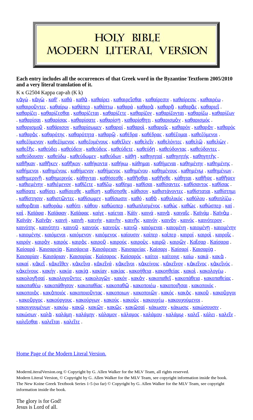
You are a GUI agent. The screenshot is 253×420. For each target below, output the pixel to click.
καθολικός (172, 198)
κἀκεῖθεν (58, 263)
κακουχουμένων (33, 307)
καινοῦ (70, 227)
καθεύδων (110, 156)
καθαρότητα (81, 134)
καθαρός (226, 127)
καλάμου (152, 314)
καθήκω (119, 163)
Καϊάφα (35, 213)
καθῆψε (203, 178)
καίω (188, 256)
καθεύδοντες (203, 149)
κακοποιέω (144, 285)
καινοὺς (111, 227)
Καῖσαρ (198, 242)
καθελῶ (193, 141)
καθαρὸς (28, 134)
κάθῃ (130, 156)
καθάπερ (81, 106)
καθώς (170, 205)
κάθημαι (141, 163)
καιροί (187, 234)
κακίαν (99, 271)
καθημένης (218, 163)
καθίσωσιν (116, 198)
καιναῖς (181, 213)
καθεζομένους (93, 141)
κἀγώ (22, 99)
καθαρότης (53, 134)
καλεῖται (51, 321)
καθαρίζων (223, 113)
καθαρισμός (197, 120)
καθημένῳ (192, 170)
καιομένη (176, 227)
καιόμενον (80, 234)
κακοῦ (202, 292)
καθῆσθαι (137, 178)
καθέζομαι (176, 134)
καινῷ (130, 227)
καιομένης (30, 234)
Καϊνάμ (201, 213)
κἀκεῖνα (81, 263)
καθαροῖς (158, 127)
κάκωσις (179, 307)
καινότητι (49, 227)
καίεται (115, 213)
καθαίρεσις (184, 99)
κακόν (120, 278)
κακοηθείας (167, 271)
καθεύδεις (96, 149)
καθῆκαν (26, 163)
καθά (66, 99)
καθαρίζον (141, 113)
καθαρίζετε (114, 113)
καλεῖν (226, 314)
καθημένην (191, 163)
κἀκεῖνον (173, 263)
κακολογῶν (97, 278)
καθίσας (220, 184)
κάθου (91, 205)
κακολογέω (211, 271)
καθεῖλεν (121, 141)
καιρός (61, 242)
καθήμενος (109, 170)
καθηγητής (177, 156)
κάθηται (183, 178)
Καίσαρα (219, 242)
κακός (167, 292)
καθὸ (151, 198)
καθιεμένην (31, 184)
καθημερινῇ (29, 178)
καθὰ (81, 99)
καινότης (25, 227)
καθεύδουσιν (29, 156)
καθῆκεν (48, 163)
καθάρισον (57, 127)
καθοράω (53, 205)
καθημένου (136, 170)
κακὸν (138, 278)
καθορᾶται (27, 205)
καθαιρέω (210, 99)
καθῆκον (71, 163)
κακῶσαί (135, 307)
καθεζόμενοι (204, 134)
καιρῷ (159, 242)
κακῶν (95, 307)
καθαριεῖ (210, 106)
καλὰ (46, 314)
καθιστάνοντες (167, 191)
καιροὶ (204, 234)
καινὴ (77, 220)
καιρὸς (79, 242)
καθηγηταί (151, 156)
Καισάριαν (54, 256)
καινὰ (163, 213)
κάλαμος (130, 314)
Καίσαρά (25, 249)
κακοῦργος (30, 300)
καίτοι (151, 256)
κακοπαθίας (89, 285)
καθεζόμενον (30, 141)
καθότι (74, 205)
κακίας (118, 271)
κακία (65, 271)
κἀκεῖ (39, 263)
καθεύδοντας (172, 149)
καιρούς (118, 242)
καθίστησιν (31, 198)
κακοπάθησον (58, 285)
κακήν (48, 271)
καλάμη (64, 314)
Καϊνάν (24, 220)
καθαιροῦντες (31, 106)
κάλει (209, 314)
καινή (61, 220)
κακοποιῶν (145, 292)
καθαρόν (181, 127)
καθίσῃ (93, 191)
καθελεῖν (144, 141)
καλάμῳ (174, 314)
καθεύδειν (71, 149)
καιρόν (23, 242)
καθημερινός (59, 178)
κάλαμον (107, 314)
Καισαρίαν (27, 256)
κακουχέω (153, 300)
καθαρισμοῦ (29, 127)
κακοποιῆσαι (173, 285)
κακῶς (114, 307)
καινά (147, 213)
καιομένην (225, 227)
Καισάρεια (77, 249)
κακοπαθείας (217, 278)
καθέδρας (152, 134)
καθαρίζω (198, 113)
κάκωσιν (158, 307)
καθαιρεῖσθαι (127, 99)
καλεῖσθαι (27, 321)
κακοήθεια (140, 271)
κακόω (61, 307)
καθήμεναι (165, 163)
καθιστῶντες (60, 198)
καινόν (150, 220)
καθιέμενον (59, 184)
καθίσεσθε (70, 191)
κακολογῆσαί (30, 278)
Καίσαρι (158, 249)
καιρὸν (42, 242)
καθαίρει (100, 99)
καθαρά (125, 106)
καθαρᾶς (187, 106)
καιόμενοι (54, 234)
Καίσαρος (106, 256)
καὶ (19, 213)
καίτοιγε (171, 256)
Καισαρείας (133, 249)
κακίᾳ (81, 271)
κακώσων (26, 314)
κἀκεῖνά (102, 263)
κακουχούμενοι (184, 300)
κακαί (22, 263)
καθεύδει (47, 149)
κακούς (111, 300)
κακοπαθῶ (117, 285)
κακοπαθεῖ (160, 278)
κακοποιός (202, 285)
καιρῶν (178, 242)
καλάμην (85, 314)
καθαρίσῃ (109, 120)
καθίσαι (144, 184)
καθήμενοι (27, 170)
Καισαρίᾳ (202, 249)
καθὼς (188, 205)
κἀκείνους (27, 271)
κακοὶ (189, 271)
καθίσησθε (115, 191)
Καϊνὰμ (221, 213)
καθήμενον (82, 170)
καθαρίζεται (86, 113)
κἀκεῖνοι (125, 263)
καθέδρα (129, 134)
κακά (203, 256)
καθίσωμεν (89, 198)
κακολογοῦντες (65, 278)
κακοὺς (131, 300)
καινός (187, 220)
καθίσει (47, 191)
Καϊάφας (79, 213)
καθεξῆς (25, 149)
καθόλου (195, 198)
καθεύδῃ (146, 149)
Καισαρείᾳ (50, 249)
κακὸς (184, 292)
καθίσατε (26, 191)
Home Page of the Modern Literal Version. (61, 353)
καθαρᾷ (165, 106)
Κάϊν (132, 213)
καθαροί (114, 127)
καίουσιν (130, 234)
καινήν (95, 220)
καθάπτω (103, 106)
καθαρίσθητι (138, 120)
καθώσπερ (210, 205)
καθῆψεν (225, 178)
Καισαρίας (81, 256)
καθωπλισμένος (143, 205)
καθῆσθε (161, 178)
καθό (136, 198)
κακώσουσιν (205, 307)
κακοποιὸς (27, 292)
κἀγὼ (38, 99)
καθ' (52, 99)
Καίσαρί (179, 249)
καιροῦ (98, 242)
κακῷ (78, 307)
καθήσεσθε (111, 178)
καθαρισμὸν (168, 120)
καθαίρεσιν (157, 99)
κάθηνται (86, 178)
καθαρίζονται (170, 113)
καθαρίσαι (30, 120)
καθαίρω (59, 106)
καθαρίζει (26, 113)
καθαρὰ (145, 106)
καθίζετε (84, 184)
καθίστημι (225, 191)
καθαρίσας (56, 120)
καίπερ (150, 234)
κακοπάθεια (187, 278)
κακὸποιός (54, 292)
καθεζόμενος (60, 141)
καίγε (98, 213)
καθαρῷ (107, 134)
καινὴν (113, 220)
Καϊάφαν (57, 213)
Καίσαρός (130, 256)
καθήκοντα (95, 163)
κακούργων (88, 300)
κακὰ (217, 256)
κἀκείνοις (148, 263)
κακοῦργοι (224, 292)
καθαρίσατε (83, 120)
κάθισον (139, 191)
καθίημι (124, 184)
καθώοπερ (112, 205)
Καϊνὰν (43, 220)
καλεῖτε (72, 321)
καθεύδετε (122, 149)
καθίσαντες (168, 184)
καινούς (90, 227)
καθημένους (164, 170)
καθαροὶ (135, 127)
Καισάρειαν (104, 249)
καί (228, 205)
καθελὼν (216, 141)
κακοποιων (117, 292)
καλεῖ (193, 314)
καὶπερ (169, 234)
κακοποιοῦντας (86, 292)
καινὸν (168, 220)
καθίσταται (199, 191)
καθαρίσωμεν (87, 127)
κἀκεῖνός (220, 263)
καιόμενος (106, 234)
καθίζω (104, 184)
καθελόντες (169, 141)
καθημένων (219, 170)
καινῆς (132, 220)
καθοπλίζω (220, 198)
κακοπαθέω (28, 285)
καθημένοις (54, 170)
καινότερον (210, 220)
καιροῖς (223, 234)
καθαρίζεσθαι (55, 113)
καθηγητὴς (204, 156)
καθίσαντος (196, 184)
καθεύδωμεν (83, 156)
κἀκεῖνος (197, 263)
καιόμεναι (151, 227)
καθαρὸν (203, 127)
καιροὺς (139, 242)
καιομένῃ (200, 227)
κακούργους (59, 300)
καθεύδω (56, 156)
